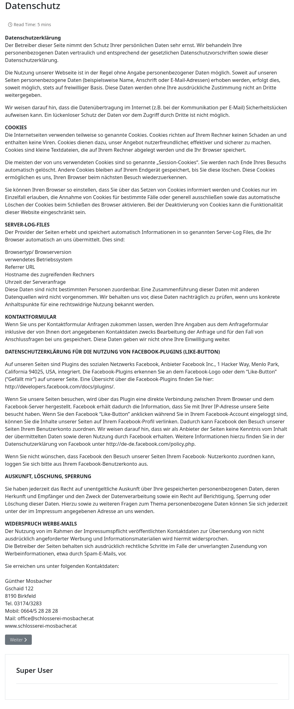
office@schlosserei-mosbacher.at (55, 618)
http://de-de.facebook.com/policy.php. (151, 443)
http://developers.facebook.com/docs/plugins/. (60, 386)
